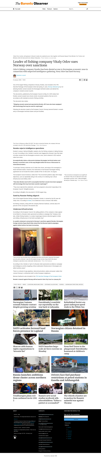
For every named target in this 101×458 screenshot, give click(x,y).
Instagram (70, 432)
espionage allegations (51, 284)
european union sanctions (35, 284)
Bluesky (69, 427)
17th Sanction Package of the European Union (49, 276)
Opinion (55, 9)
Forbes (30, 200)
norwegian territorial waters (74, 284)
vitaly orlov (17, 284)
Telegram (70, 434)
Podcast (49, 9)
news (24, 284)
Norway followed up (53, 87)
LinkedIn (69, 436)
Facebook (70, 431)
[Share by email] (84, 80)
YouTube (69, 438)
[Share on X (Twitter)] (82, 80)
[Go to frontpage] (32, 3)
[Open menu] (13, 9)
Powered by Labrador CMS (50, 455)
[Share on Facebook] (80, 80)
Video (44, 9)
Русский (17, 9)
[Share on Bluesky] (87, 80)
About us (16, 418)
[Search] (87, 9)
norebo (62, 284)
